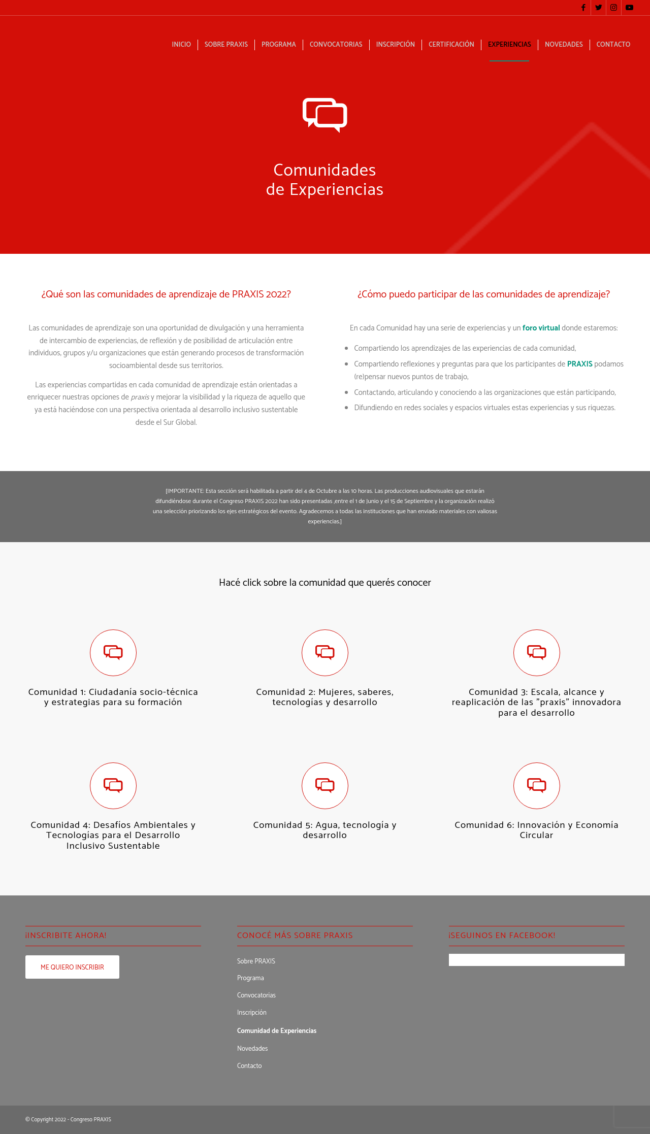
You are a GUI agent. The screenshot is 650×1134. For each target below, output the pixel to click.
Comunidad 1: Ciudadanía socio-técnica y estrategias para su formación (113, 697)
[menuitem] (181, 45)
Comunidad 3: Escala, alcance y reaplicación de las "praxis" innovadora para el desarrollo (537, 702)
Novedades (252, 1049)
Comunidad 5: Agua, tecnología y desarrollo (325, 830)
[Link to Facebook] (583, 7)
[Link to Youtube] (629, 7)
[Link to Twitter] (598, 7)
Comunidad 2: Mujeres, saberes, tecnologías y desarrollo (325, 697)
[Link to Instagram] (613, 7)
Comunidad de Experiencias (276, 1031)
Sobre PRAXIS (256, 961)
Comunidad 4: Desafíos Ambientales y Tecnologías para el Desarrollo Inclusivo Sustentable (113, 835)
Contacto (249, 1066)
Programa (250, 978)
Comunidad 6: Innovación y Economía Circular (536, 830)
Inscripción (252, 1013)
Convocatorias (256, 995)
